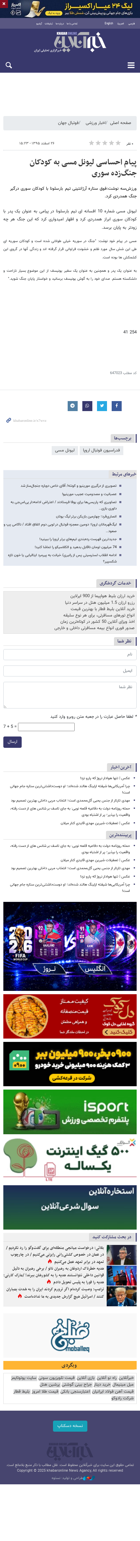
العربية (120, 24)
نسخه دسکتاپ (70, 1426)
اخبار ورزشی (96, 123)
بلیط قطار (21, 1392)
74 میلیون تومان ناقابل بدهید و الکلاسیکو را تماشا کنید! (76, 547)
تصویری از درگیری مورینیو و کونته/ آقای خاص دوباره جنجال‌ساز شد (69, 486)
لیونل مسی (65, 450)
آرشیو (39, 24)
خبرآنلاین (70, 42)
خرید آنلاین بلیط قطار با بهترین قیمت (103, 609)
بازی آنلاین (86, 1378)
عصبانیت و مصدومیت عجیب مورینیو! (89, 494)
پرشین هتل (50, 1385)
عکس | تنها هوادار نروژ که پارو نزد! (105, 778)
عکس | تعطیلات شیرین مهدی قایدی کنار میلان (95, 823)
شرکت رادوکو (122, 1398)
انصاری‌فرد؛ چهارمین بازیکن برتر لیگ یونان (86, 516)
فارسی (131, 24)
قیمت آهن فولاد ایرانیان (113, 1392)
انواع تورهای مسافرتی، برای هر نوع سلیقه (99, 615)
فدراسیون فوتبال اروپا (101, 450)
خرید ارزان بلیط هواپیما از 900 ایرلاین (102, 596)
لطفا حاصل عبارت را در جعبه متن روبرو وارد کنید (93, 717)
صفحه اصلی (120, 123)
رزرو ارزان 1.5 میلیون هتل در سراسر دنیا (100, 602)
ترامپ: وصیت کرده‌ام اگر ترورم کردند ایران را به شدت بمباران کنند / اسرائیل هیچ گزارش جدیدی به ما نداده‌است (55, 1293)
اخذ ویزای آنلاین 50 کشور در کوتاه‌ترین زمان (97, 621)
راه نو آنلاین (107, 1378)
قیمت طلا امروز (45, 1392)
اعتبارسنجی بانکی (75, 1392)
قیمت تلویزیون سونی (56, 1378)
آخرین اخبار (120, 767)
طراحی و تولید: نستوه (73, 1478)
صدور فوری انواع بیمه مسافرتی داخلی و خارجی (94, 628)
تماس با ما (72, 24)
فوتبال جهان (68, 123)
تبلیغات (49, 24)
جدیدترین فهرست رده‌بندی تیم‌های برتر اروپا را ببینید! (78, 539)
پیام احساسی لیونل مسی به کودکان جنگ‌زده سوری (83, 168)
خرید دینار (102, 1385)
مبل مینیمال (123, 1385)
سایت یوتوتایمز (23, 1378)
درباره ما (60, 24)
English (109, 24)
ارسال (12, 741)
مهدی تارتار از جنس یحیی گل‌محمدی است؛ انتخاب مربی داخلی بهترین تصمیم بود (70, 801)
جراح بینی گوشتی (77, 1385)
